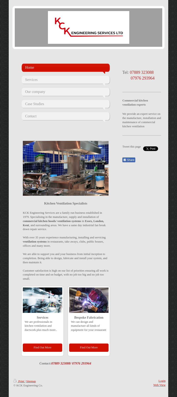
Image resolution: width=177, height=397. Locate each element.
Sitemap (31, 381)
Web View (159, 385)
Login (162, 380)
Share (128, 160)
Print (19, 381)
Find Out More (42, 347)
